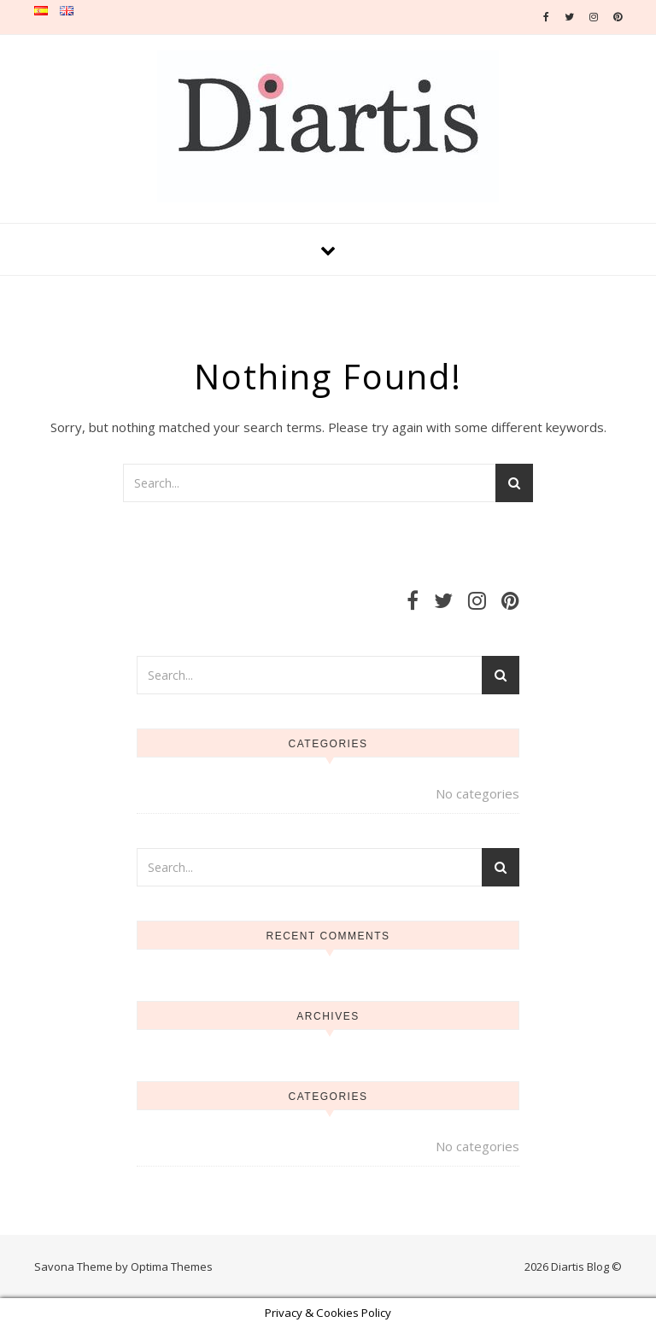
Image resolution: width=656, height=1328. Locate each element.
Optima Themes (172, 1266)
